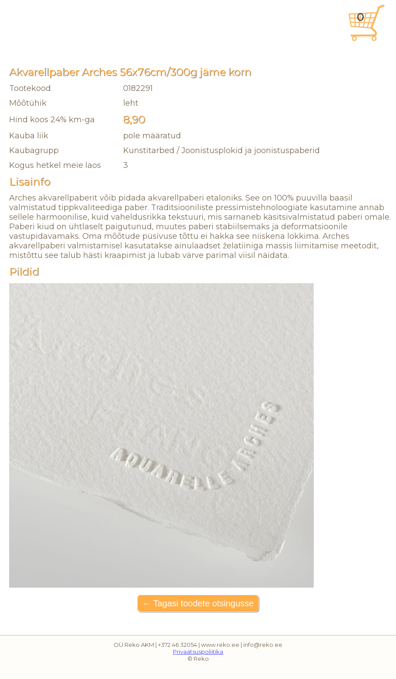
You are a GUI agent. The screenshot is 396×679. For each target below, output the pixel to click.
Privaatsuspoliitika (198, 651)
